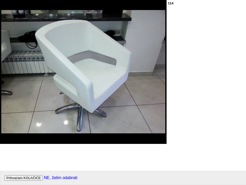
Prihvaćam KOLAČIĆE (23, 178)
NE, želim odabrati (60, 177)
